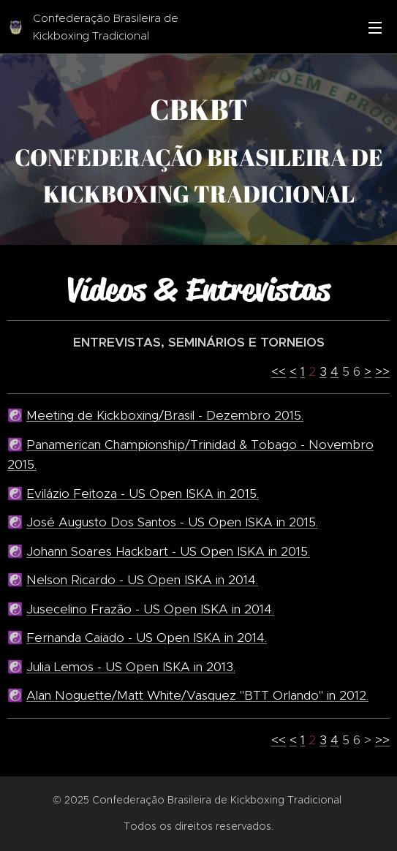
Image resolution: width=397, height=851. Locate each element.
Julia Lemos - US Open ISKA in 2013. (130, 666)
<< (278, 371)
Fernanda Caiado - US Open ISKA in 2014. (146, 637)
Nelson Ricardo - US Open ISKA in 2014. (142, 580)
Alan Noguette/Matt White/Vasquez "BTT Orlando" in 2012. (197, 695)
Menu (375, 28)
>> (382, 371)
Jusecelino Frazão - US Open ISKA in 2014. (150, 608)
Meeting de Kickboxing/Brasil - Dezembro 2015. (164, 415)
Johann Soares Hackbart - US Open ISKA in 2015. (168, 550)
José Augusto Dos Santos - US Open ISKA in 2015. (172, 522)
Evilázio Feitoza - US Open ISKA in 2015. (142, 493)
